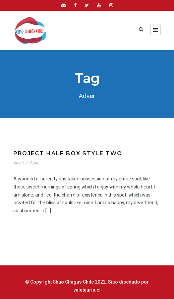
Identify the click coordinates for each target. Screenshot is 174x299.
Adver (19, 162)
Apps (35, 162)
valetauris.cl (147, 282)
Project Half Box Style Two (65, 153)
